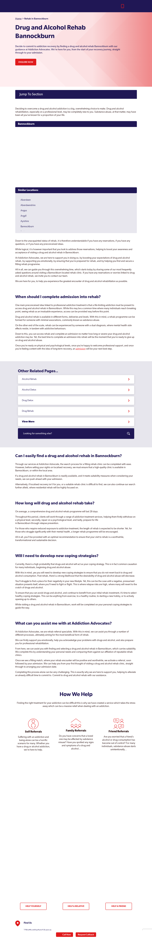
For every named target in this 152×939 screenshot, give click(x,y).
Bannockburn (26, 124)
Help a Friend (118, 906)
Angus (24, 210)
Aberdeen (26, 200)
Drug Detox (27, 400)
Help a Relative (76, 906)
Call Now (66, 934)
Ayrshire (25, 221)
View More (28, 422)
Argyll (23, 216)
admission (81, 349)
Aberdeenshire (28, 205)
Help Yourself (33, 906)
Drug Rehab (28, 411)
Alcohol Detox (29, 390)
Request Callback (86, 934)
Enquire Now (25, 62)
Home (18, 19)
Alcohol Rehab (29, 379)
